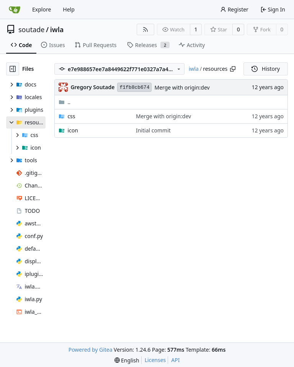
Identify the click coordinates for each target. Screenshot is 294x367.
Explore (41, 9)
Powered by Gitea (91, 349)
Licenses (155, 360)
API (175, 360)
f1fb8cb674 (134, 87)
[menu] (126, 360)
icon (72, 130)
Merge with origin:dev (181, 87)
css (71, 116)
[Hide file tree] (12, 68)
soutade (31, 29)
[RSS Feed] (145, 29)
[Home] (14, 9)
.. (64, 102)
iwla (57, 29)
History (266, 68)
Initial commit (153, 130)
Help (69, 9)
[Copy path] (232, 69)
